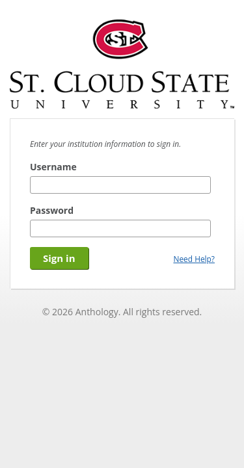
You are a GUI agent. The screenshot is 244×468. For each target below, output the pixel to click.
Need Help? (194, 259)
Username (53, 167)
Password (52, 210)
